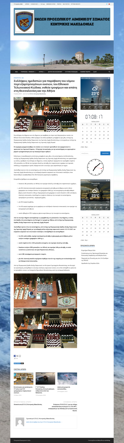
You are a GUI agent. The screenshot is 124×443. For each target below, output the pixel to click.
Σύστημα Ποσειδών (71, 71)
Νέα (16, 71)
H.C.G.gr (43, 4)
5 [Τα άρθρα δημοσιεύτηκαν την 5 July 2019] (99, 128)
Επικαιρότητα (17, 77)
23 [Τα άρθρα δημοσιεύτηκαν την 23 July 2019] (87, 138)
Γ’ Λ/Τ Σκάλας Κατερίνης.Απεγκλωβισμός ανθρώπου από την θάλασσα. (45, 390)
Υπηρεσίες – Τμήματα (28, 71)
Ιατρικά (41, 71)
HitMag (108, 440)
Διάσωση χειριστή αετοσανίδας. (63, 388)
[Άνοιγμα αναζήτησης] (109, 72)
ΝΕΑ (22, 363)
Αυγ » (86, 147)
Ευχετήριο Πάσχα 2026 (88, 250)
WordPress (101, 440)
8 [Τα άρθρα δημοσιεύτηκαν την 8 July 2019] (82, 131)
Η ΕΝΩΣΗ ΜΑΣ (34, 4)
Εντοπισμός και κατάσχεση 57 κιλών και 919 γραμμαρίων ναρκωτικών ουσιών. (23, 390)
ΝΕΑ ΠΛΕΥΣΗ (66, 4)
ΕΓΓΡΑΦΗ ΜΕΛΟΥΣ (75, 4)
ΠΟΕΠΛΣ (59, 4)
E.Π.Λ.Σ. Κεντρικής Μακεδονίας (38, 94)
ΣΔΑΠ (95, 71)
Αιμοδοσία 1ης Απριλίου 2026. (90, 263)
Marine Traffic (85, 71)
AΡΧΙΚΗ (27, 4)
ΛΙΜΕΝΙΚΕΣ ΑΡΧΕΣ (50, 4)
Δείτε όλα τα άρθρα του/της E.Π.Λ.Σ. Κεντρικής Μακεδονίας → (44, 422)
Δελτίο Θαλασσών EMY (55, 71)
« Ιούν (82, 147)
